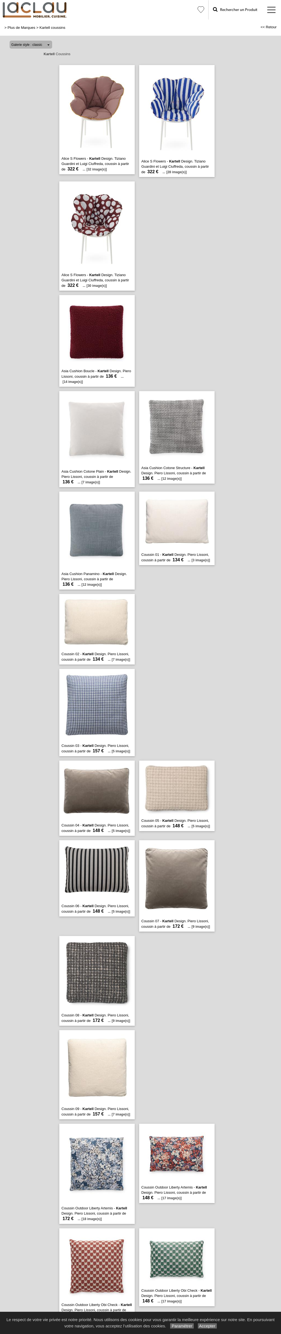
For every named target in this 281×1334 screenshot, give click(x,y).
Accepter (207, 1326)
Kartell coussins (52, 28)
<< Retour (268, 27)
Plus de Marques (21, 28)
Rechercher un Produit (235, 9)
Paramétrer (181, 1326)
